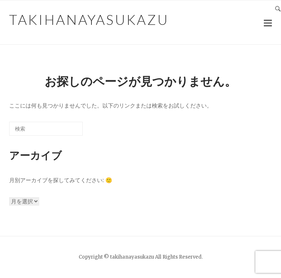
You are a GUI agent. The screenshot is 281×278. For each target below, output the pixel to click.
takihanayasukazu (89, 19)
